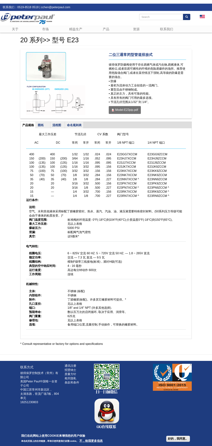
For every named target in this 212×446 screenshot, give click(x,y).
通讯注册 (70, 365)
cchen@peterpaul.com (55, 7)
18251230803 (29, 402)
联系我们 (166, 29)
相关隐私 (70, 378)
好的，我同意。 (178, 438)
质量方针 (70, 374)
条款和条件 (72, 382)
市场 (45, 29)
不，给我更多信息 (91, 440)
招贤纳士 (70, 369)
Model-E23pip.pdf (126, 109)
